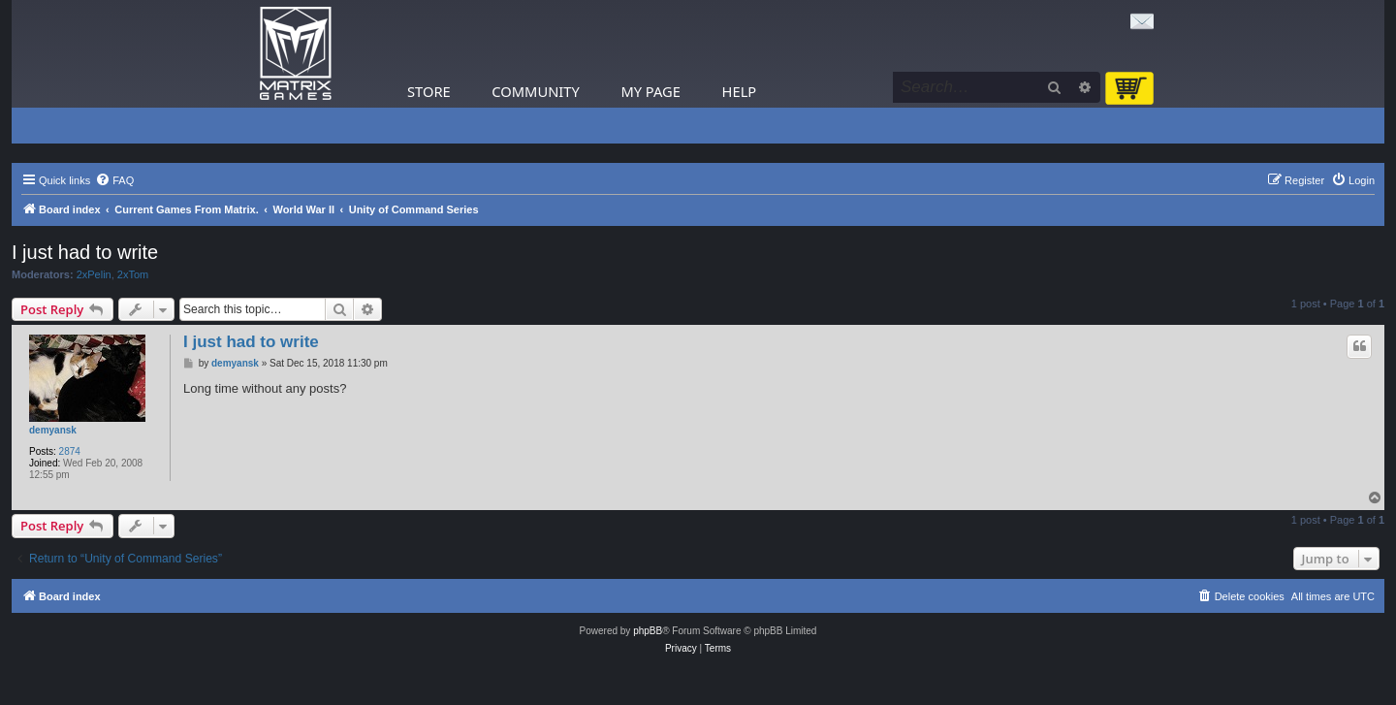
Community (535, 91)
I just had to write (85, 252)
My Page (650, 91)
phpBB (647, 630)
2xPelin (94, 274)
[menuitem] (114, 180)
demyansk (53, 430)
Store (429, 91)
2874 (69, 451)
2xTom (132, 274)
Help (739, 91)
